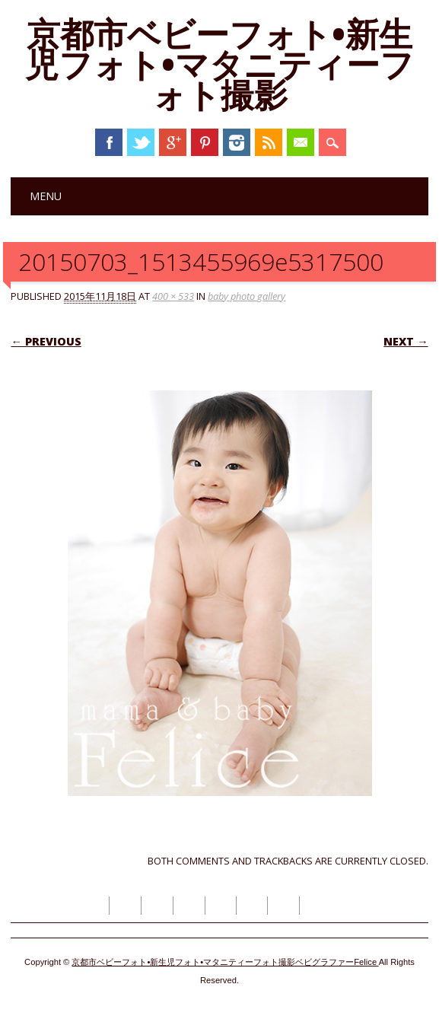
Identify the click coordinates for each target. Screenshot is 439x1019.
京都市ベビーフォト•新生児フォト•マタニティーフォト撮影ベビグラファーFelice (225, 961)
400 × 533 (173, 296)
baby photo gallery (246, 296)
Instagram (236, 142)
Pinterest (204, 142)
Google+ (172, 142)
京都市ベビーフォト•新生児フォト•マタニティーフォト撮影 (219, 64)
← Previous (46, 341)
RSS (268, 142)
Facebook (108, 142)
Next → (405, 341)
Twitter (140, 142)
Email (300, 142)
